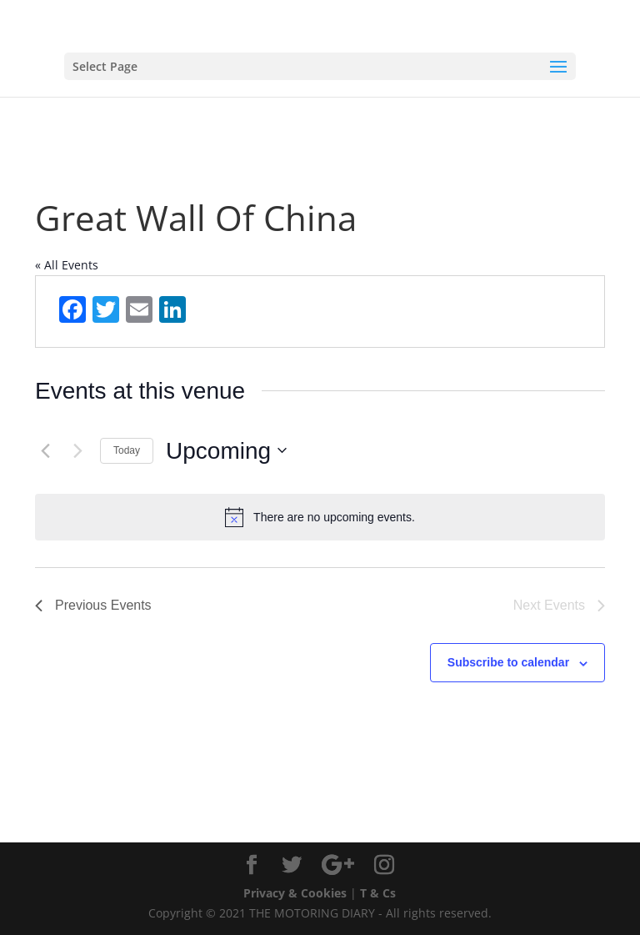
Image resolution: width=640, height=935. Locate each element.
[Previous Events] (45, 450)
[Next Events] (78, 450)
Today (126, 450)
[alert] (320, 517)
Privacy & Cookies (295, 893)
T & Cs (378, 893)
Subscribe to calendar (508, 662)
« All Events (66, 265)
